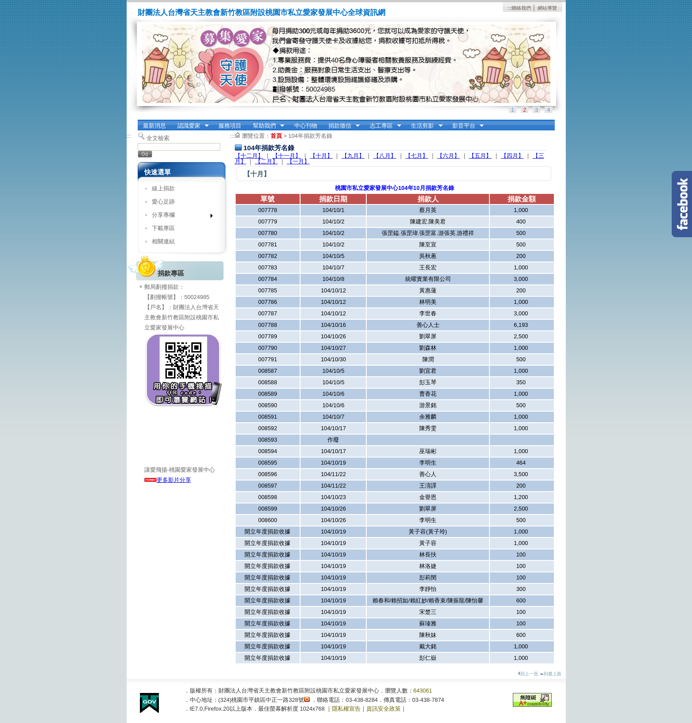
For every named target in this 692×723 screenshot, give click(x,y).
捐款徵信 (341, 125)
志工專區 (382, 125)
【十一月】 (286, 155)
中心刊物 (305, 125)
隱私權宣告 (346, 708)
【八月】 (384, 155)
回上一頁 (528, 673)
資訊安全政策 (383, 708)
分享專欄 (179, 217)
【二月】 (266, 161)
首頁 (276, 135)
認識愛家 (190, 125)
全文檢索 (158, 138)
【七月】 (416, 155)
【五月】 (480, 155)
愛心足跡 (163, 201)
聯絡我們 (521, 8)
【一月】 (298, 161)
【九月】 (353, 155)
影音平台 (465, 125)
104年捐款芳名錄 (310, 135)
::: (509, 8)
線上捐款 (163, 188)
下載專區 (163, 228)
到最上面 (550, 673)
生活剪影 (424, 125)
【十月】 (321, 155)
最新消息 (154, 125)
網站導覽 (547, 8)
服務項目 (229, 125)
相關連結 (163, 241)
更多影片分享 (167, 480)
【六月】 (448, 155)
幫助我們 (265, 125)
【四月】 (512, 155)
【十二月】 (249, 155)
